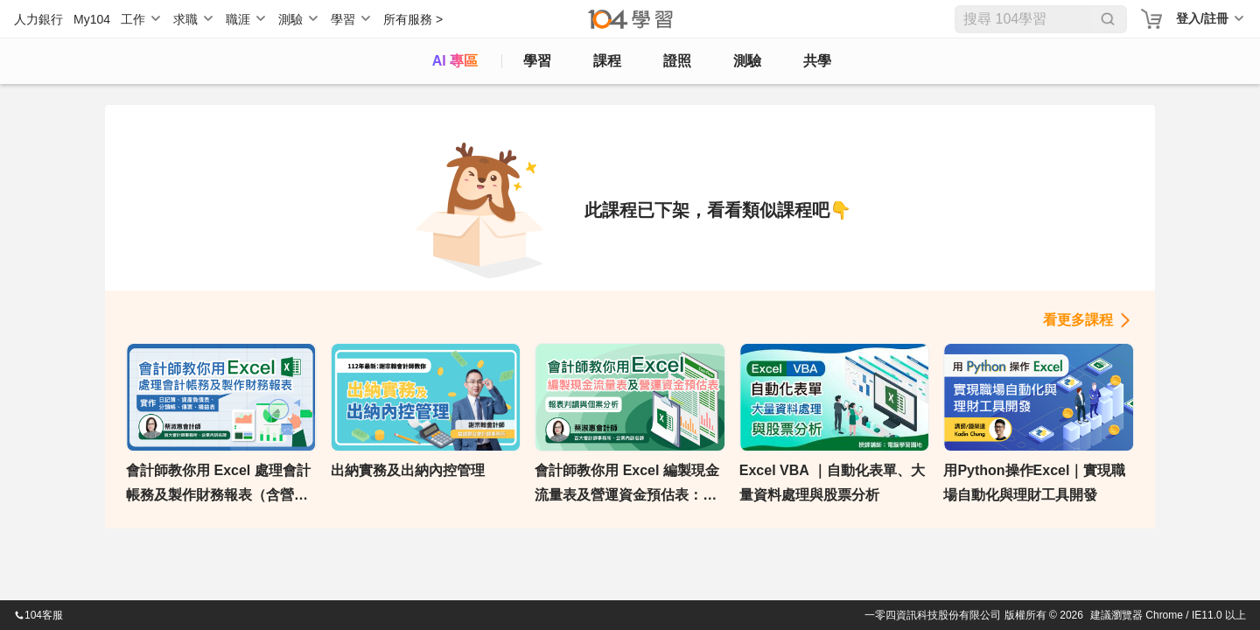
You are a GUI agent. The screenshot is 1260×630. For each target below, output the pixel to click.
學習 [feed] (537, 60)
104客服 (38, 615)
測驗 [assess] (747, 60)
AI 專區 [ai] (455, 60)
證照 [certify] (677, 60)
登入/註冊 (1202, 18)
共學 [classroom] (817, 60)
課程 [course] (607, 60)
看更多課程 (1078, 319)
